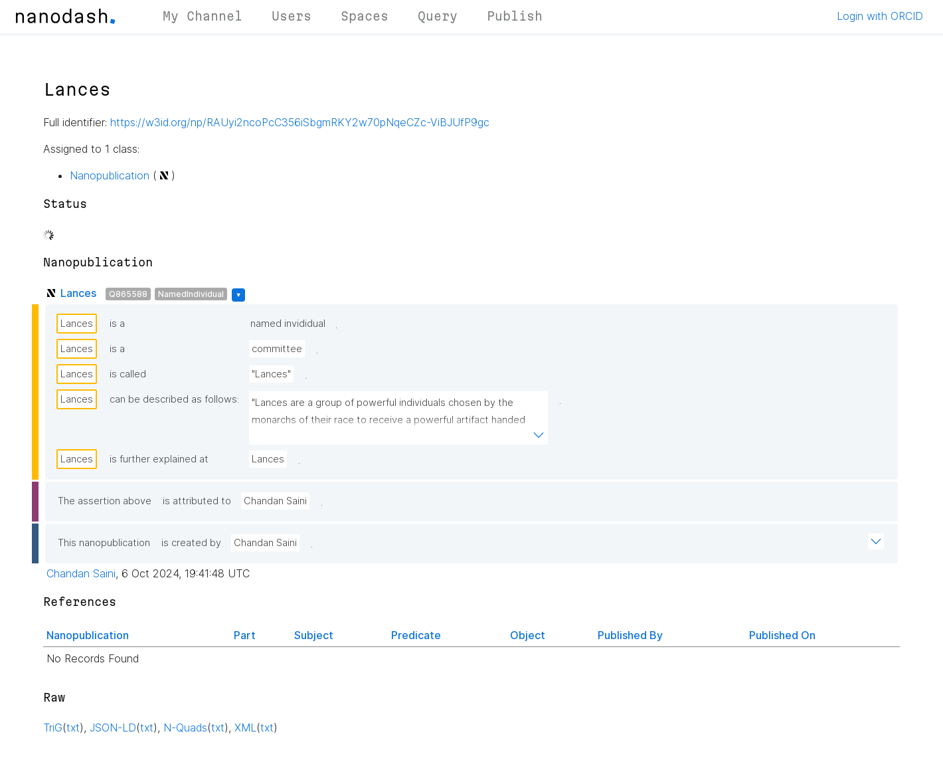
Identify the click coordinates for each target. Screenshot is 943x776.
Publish (515, 16)
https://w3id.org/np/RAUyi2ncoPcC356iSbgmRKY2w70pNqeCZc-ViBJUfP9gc (299, 122)
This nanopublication (104, 543)
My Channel (202, 16)
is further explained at (159, 459)
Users (291, 16)
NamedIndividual (191, 294)
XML (245, 727)
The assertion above (104, 501)
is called (128, 374)
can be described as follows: (174, 399)
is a (117, 324)
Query (438, 16)
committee (277, 349)
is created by (191, 543)
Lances (78, 293)
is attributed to (197, 501)
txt (73, 727)
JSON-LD (113, 727)
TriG (52, 727)
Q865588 (128, 294)
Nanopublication (109, 175)
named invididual (287, 324)
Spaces (364, 16)
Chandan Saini (275, 501)
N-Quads (185, 727)
